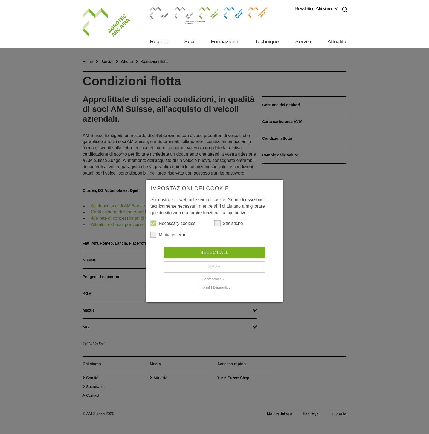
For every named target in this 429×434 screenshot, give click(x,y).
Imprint (204, 287)
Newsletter (304, 9)
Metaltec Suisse (230, 12)
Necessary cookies (172, 223)
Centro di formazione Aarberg (183, 15)
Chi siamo (327, 9)
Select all (214, 252)
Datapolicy (221, 287)
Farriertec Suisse (255, 12)
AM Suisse (158, 10)
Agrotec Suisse (204, 12)
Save (214, 266)
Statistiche (229, 223)
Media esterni (167, 235)
